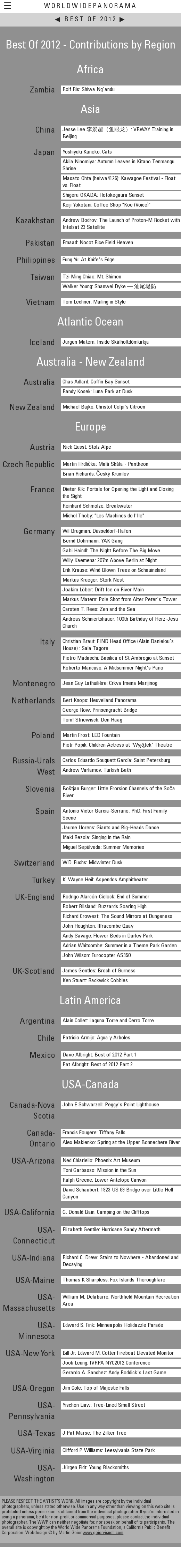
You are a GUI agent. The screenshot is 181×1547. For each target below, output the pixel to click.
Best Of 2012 (90, 19)
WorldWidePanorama (90, 6)
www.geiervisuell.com (103, 1533)
